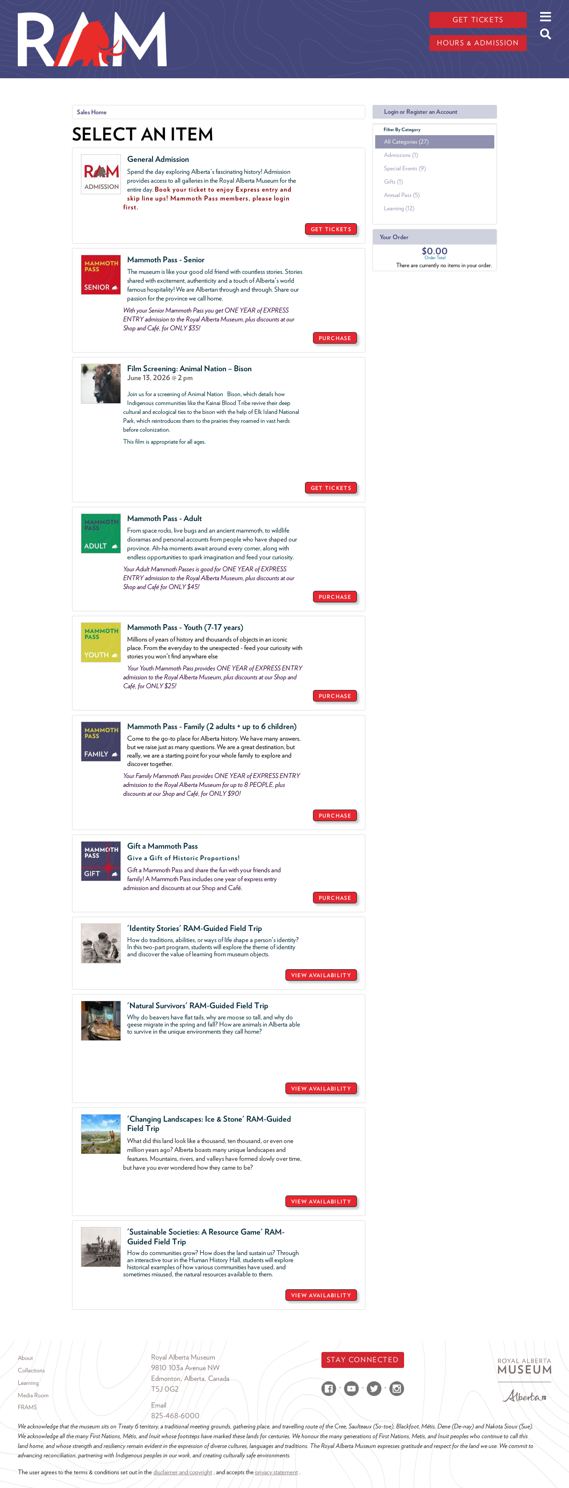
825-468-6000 (175, 1416)
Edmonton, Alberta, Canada (190, 1378)
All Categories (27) (406, 141)
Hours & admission (478, 43)
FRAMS (27, 1407)
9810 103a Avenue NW (185, 1368)
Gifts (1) (393, 181)
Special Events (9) (405, 168)
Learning (28, 1382)
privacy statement (276, 1472)
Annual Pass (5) (402, 195)
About (25, 1357)
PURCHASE (335, 338)
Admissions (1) (401, 155)
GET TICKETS (331, 229)
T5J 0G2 (165, 1389)
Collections (31, 1370)
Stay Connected (363, 1360)
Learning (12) (399, 208)
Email (158, 1405)
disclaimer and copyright (182, 1472)
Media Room (33, 1395)
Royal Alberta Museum (183, 1357)
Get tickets (478, 20)
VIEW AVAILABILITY (321, 975)
